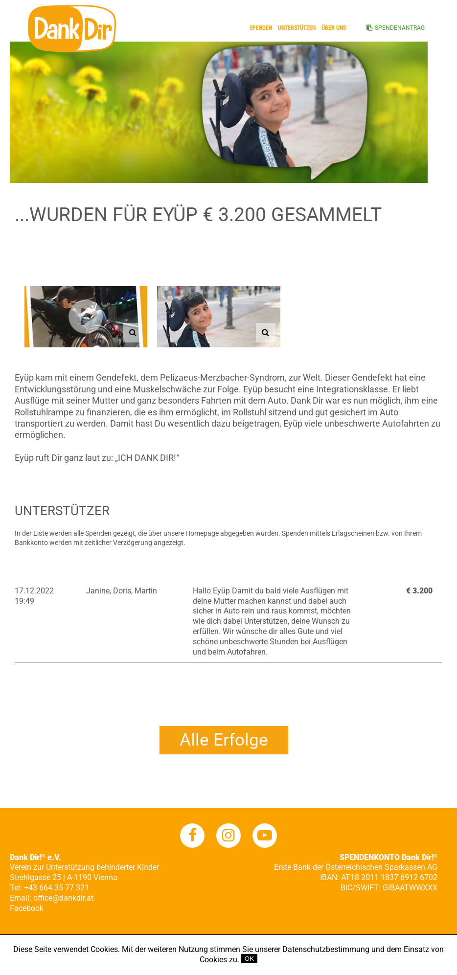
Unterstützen (297, 27)
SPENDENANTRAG (400, 27)
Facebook (27, 908)
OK (249, 958)
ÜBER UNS (333, 27)
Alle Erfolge (224, 740)
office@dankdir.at (63, 898)
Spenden (261, 27)
